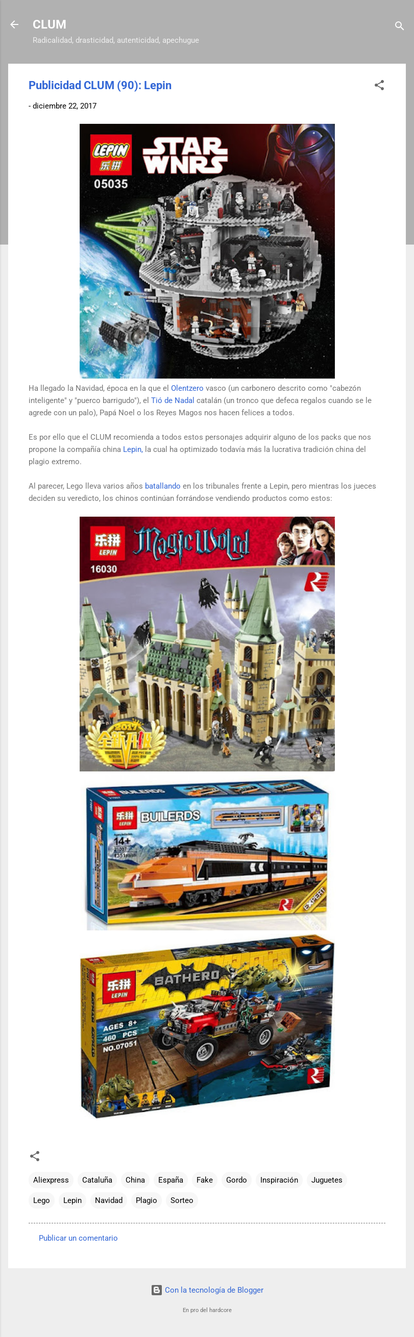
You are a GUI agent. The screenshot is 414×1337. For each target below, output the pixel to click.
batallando (163, 486)
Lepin (72, 1200)
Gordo (236, 1180)
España (170, 1180)
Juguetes (327, 1180)
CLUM (49, 24)
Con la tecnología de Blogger (207, 1290)
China (135, 1180)
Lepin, (133, 449)
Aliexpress (51, 1180)
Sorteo (182, 1200)
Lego (41, 1200)
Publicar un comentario (78, 1238)
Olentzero (187, 388)
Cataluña (97, 1180)
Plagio (146, 1200)
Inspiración (279, 1180)
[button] (379, 87)
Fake (205, 1180)
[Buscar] (400, 27)
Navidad (109, 1200)
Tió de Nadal (172, 400)
